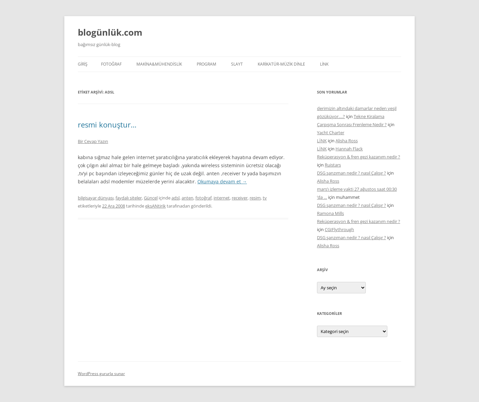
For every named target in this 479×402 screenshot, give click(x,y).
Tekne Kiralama (369, 116)
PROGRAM (206, 64)
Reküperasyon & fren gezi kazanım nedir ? (358, 157)
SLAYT (237, 64)
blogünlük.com (110, 32)
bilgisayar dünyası (96, 198)
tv (265, 198)
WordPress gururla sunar (101, 373)
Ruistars (333, 165)
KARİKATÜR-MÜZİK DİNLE (281, 64)
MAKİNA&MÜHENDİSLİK (159, 64)
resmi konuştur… (107, 124)
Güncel (151, 198)
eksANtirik (155, 206)
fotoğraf (203, 198)
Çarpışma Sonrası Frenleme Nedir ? (352, 124)
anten (187, 198)
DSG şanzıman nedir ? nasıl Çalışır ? (351, 173)
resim (255, 198)
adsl (175, 198)
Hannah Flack (349, 149)
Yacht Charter (330, 133)
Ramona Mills (330, 213)
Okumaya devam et (222, 181)
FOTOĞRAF (111, 64)
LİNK (324, 64)
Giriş (83, 64)
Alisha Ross (347, 141)
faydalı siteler (129, 198)
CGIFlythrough (339, 229)
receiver (240, 198)
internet (222, 198)
